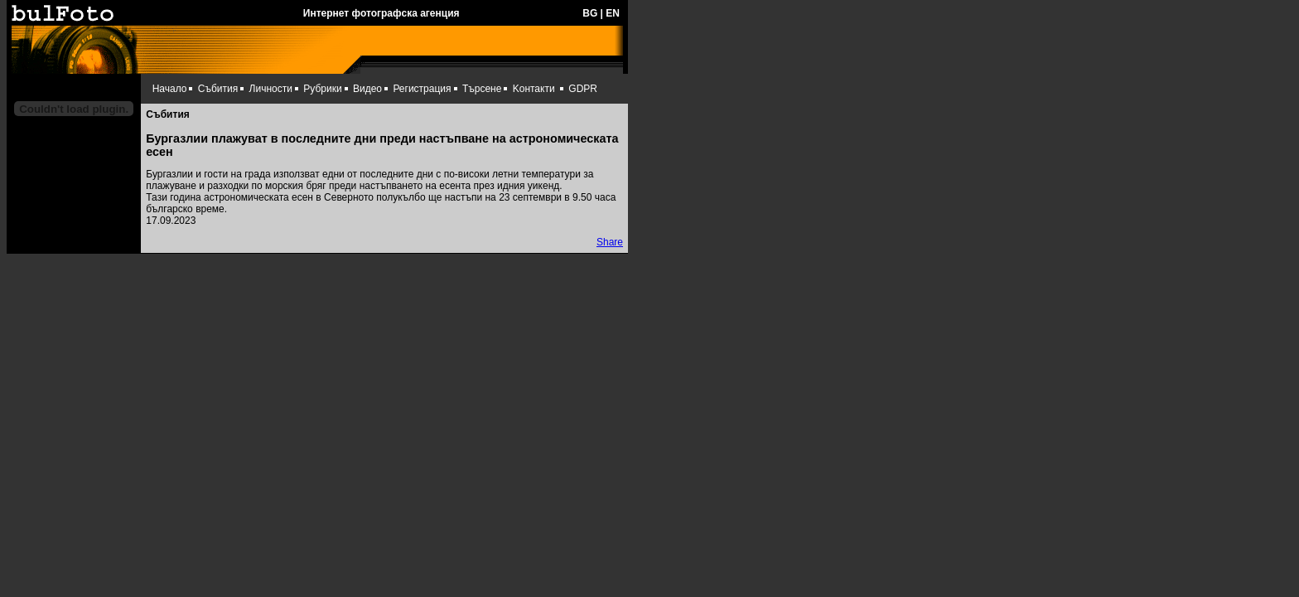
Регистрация (422, 89)
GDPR (582, 89)
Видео (367, 89)
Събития (218, 89)
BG (589, 13)
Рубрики (322, 89)
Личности (270, 89)
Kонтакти (534, 89)
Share (609, 242)
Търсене (481, 89)
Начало (169, 89)
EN (613, 13)
